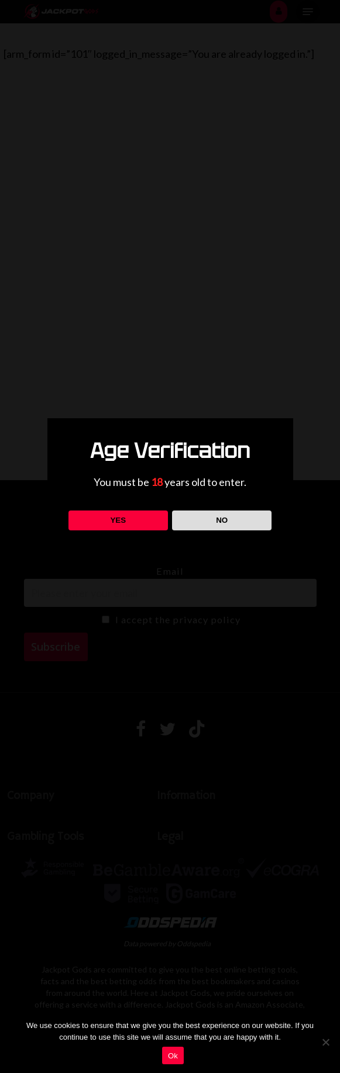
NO (222, 520)
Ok (173, 1055)
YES (118, 520)
